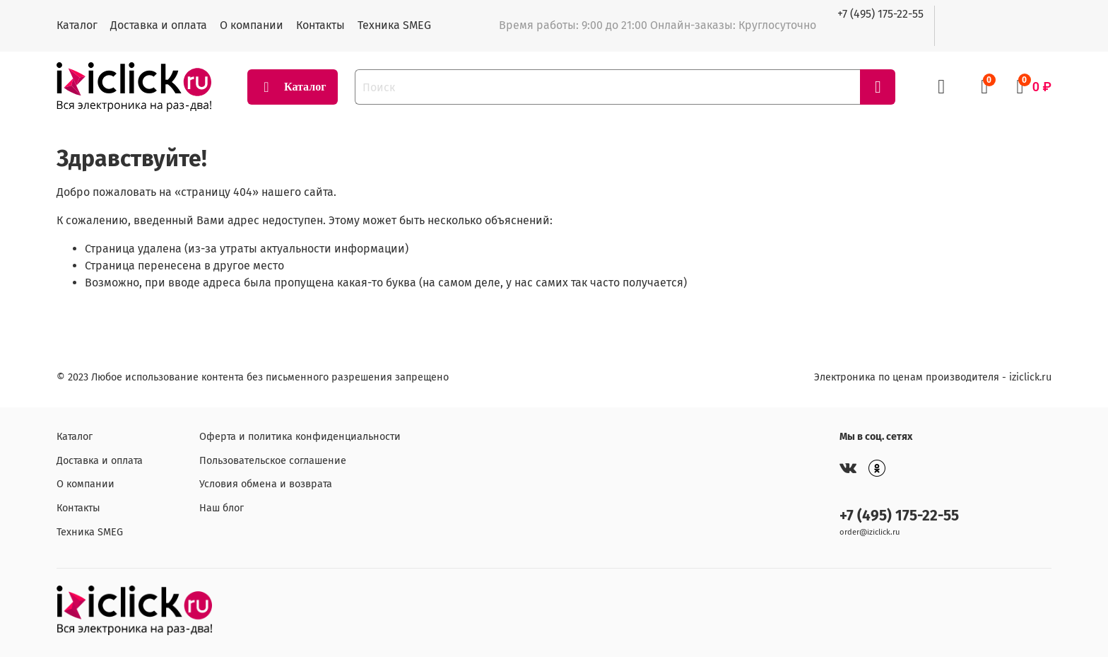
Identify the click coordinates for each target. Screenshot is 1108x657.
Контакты (320, 25)
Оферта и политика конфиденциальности (300, 437)
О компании (251, 25)
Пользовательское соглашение (272, 461)
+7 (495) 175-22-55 (880, 14)
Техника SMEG (394, 25)
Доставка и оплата (158, 25)
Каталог (77, 25)
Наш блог (221, 508)
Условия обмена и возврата (265, 484)
